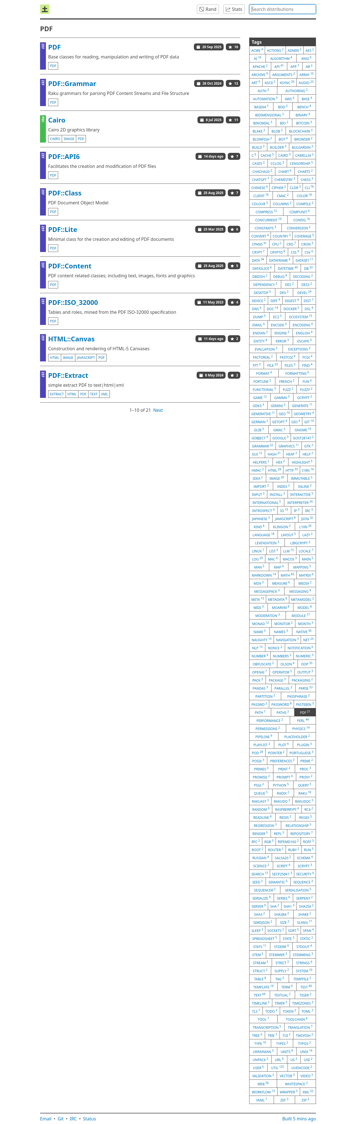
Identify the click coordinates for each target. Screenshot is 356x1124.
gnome (303, 429)
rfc (255, 841)
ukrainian (263, 1051)
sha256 (306, 906)
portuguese (301, 752)
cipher (279, 187)
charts (305, 171)
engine (282, 333)
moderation (267, 615)
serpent (304, 898)
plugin (304, 744)
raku (304, 793)
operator (282, 672)
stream (260, 962)
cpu (276, 244)
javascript (86, 357)
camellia (304, 155)
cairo (55, 138)
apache (260, 66)
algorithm (281, 58)
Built (299, 1119)
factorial (263, 357)
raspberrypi (287, 809)
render (260, 833)
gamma (282, 397)
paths (282, 712)
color (304, 195)
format (264, 373)
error (282, 341)
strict (282, 962)
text (94, 394)
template (263, 987)
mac (273, 559)
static (306, 938)
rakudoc (304, 801)
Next (158, 410)
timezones (302, 1003)
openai (259, 672)
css (295, 252)
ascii (269, 82)
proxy (306, 777)
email (258, 324)
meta (257, 599)
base (307, 98)
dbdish (259, 276)
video (306, 1075)
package (277, 680)
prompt (284, 777)
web (263, 1083)
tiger (305, 995)
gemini (278, 405)
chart (284, 171)
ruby (293, 849)
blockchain (301, 131)
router (275, 849)
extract (57, 394)
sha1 (289, 906)
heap (291, 454)
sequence (303, 882)
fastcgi (287, 357)
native (304, 631)
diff (275, 300)
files (290, 365)
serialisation (298, 890)
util (277, 1067)
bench (304, 106)
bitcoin (304, 123)
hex (280, 462)
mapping (302, 567)
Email (45, 1119)
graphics (288, 446)
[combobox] (282, 9)
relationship (298, 825)
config (301, 219)
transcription (267, 1027)
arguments (283, 74)
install (277, 494)
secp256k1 (282, 873)
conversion (298, 228)
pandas (260, 688)
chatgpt (260, 179)
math (287, 575)
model (305, 607)
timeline (261, 1003)
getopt (279, 421)
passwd (259, 704)
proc (305, 769)
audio (306, 82)
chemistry (285, 179)
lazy (307, 534)
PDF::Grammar (72, 83)
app (294, 66)
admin (294, 50)
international (267, 502)
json (307, 518)
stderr (281, 946)
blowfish (262, 139)
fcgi (307, 357)
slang (304, 922)
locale (306, 551)
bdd (283, 106)
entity (260, 341)
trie (272, 1035)
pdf (53, 65)
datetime (288, 268)
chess (307, 179)
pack (257, 680)
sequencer (265, 890)
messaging (300, 591)
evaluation (266, 349)
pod (257, 752)
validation (263, 1075)
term (287, 987)
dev (284, 292)
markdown (264, 575)
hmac (257, 470)
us (293, 1059)
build (258, 147)
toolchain (296, 1019)
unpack (260, 1059)
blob (277, 131)
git (309, 421)
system (304, 970)
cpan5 (259, 244)
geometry (304, 413)
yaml (261, 1100)
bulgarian (302, 147)
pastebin (305, 704)
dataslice (262, 268)
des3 (306, 284)
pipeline (263, 736)
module (301, 615)
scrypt (305, 865)
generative (263, 413)
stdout (304, 946)
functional (264, 389)
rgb (268, 841)
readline (262, 817)
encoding (303, 324)
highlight (302, 462)
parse (306, 688)
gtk (308, 446)
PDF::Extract (68, 375)
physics (301, 728)
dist (308, 300)
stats (259, 946)
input (258, 494)
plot (283, 744)
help (308, 454)
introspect (263, 510)
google (280, 437)
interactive (301, 494)
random (261, 809)
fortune (262, 381)
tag (279, 978)
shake (304, 914)
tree (257, 1035)
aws (289, 98)
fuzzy (306, 389)
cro (291, 244)
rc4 (309, 809)
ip (296, 510)
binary (303, 114)
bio (284, 123)
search (259, 873)
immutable (302, 478)
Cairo (56, 119)
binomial (262, 123)
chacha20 (262, 171)
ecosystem (300, 316)
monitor (284, 623)
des (289, 284)
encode (279, 324)
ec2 (277, 316)
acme (257, 50)
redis (285, 817)
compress (266, 211)
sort (293, 930)
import (261, 486)
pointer (276, 752)
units (287, 1051)
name (260, 631)
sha (274, 906)
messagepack (267, 591)
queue (261, 793)
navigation (287, 639)
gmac (279, 429)
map (279, 567)
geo (284, 413)
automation (265, 98)
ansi (306, 58)
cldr (295, 187)
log (257, 559)
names (281, 631)
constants (265, 228)
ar (309, 66)
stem (257, 954)
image (69, 138)
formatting (297, 373)
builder (278, 147)
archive (260, 74)
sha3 (259, 914)
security (305, 873)
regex (305, 817)
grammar (262, 446)
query (304, 785)
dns (256, 308)
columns (282, 203)
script (283, 865)
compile (304, 203)
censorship (301, 163)
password (281, 704)
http (291, 470)
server (259, 906)
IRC (73, 1119)
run (308, 849)
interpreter (300, 502)
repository (301, 833)
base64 (261, 106)
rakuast (260, 801)
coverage (304, 236)
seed (257, 882)
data (258, 260)
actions (275, 50)
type (260, 1043)
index (283, 486)
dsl (309, 308)
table (260, 978)
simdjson (262, 922)
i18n (308, 470)
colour (260, 203)
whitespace (296, 1083)
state (288, 938)
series (283, 898)
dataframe (280, 260)
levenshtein (267, 542)
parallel (283, 688)
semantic (278, 882)
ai (257, 58)
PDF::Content (70, 265)
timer (281, 1003)
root (257, 849)
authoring (296, 90)
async (287, 82)
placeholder (297, 736)
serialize (262, 898)
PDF (54, 47)
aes (309, 50)
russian (260, 857)
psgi (259, 785)
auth (263, 90)
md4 (258, 583)
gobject (259, 437)
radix (283, 793)
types (282, 1043)
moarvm (280, 607)
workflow (263, 1091)
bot (283, 139)
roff (308, 841)
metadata (277, 599)
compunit (300, 211)
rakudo (282, 801)
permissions (268, 728)
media (305, 583)
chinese (259, 187)
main (307, 559)
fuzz (288, 389)
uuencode (301, 1067)
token (289, 1011)
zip (305, 1100)
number (260, 655)
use (308, 1059)
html (54, 357)
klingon (282, 526)
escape (304, 341)
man (259, 567)
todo (271, 1011)
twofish (304, 1035)
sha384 (281, 914)
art (255, 82)
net (308, 639)
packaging (302, 680)
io (284, 510)
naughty (261, 639)
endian (260, 333)
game (260, 397)
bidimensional (269, 114)
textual (282, 995)
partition (265, 696)
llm (288, 551)
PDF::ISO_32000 (73, 302)
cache (267, 155)
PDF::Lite (62, 229)
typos (304, 1043)
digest (292, 300)
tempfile (302, 978)
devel (304, 292)
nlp (257, 647)
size (284, 922)
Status (89, 1119)
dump (259, 316)
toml (307, 1011)
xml (104, 394)
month (305, 623)
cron (307, 244)
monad (260, 623)
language (263, 534)
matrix (306, 575)
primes (261, 769)
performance (269, 720)
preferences (282, 760)
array (307, 74)
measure (281, 583)
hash (274, 454)
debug (280, 276)
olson (288, 664)
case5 (258, 163)
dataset (304, 260)
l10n (305, 526)
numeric (304, 655)
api (279, 66)
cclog (277, 163)
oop (307, 664)
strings (304, 962)
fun (307, 381)
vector (287, 1075)
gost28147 (303, 437)
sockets (275, 930)
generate (302, 405)
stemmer (278, 954)
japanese (261, 518)
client (261, 195)
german (259, 421)
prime (306, 760)
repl (279, 833)
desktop (262, 292)
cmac (282, 195)
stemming (303, 954)
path (260, 712)
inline (305, 486)
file (272, 365)
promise (261, 777)
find (307, 365)
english (304, 333)
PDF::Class (64, 192)
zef (284, 1100)
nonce (275, 647)
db (308, 268)
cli (309, 187)
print (284, 769)
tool (263, 1019)
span (308, 930)
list (273, 551)
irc (309, 510)
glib (259, 429)
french (287, 381)
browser (303, 139)
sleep (257, 930)
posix (258, 760)
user (258, 1067)
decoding (303, 276)
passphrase (298, 696)
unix (306, 1051)
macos (290, 559)
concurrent (268, 219)
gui (257, 454)
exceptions (299, 349)
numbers (282, 655)
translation (300, 1027)
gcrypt (304, 397)
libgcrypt (300, 542)
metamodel (302, 599)
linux (258, 551)
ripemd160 (288, 841)
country (281, 236)
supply (282, 970)
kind (259, 526)
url (279, 1059)
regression (265, 825)
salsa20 (283, 857)
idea (258, 478)
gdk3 (258, 405)
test (306, 987)
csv (309, 252)
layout (288, 534)
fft (257, 365)
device (259, 300)
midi (258, 607)
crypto (277, 252)
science (261, 865)
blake (259, 131)
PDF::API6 (64, 156)
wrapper (289, 1091)
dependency (265, 284)
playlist (261, 744)
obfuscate (263, 664)
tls (256, 1011)
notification (300, 647)
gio (295, 421)
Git (61, 1119)
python (281, 785)
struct (260, 970)
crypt (258, 252)
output (305, 672)
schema (305, 857)
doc (272, 308)
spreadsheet (264, 938)
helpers (261, 462)
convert (260, 236)
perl (303, 720)
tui (286, 1035)
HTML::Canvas (71, 338)
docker (291, 308)
